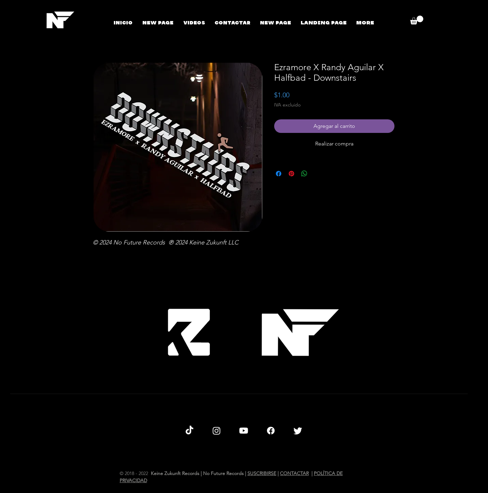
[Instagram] (216, 431)
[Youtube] (244, 431)
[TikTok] (189, 431)
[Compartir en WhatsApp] (304, 174)
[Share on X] (317, 174)
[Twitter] (298, 431)
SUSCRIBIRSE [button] (261, 473)
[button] (416, 20)
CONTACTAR (294, 473)
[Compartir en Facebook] (278, 174)
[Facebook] (271, 431)
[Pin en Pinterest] (291, 174)
